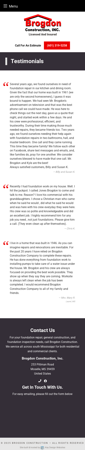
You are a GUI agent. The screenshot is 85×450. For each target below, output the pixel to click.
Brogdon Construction (30, 443)
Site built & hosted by (42, 447)
